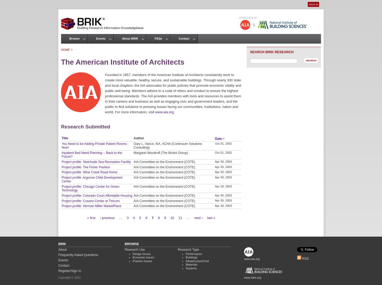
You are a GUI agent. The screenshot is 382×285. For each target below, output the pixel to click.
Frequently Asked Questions (78, 255)
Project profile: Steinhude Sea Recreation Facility (96, 162)
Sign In (313, 4)
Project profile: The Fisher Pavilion (86, 167)
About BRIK (130, 38)
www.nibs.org (252, 277)
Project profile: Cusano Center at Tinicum (91, 201)
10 (172, 218)
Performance (194, 253)
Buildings (191, 257)
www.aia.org (164, 112)
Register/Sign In (69, 271)
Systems (191, 268)
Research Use (135, 250)
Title (65, 138)
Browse (74, 38)
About (62, 250)
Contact (184, 38)
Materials (191, 264)
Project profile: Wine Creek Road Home (89, 172)
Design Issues (142, 253)
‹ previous (107, 218)
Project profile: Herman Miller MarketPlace (91, 206)
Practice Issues (142, 261)
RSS (303, 259)
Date (220, 139)
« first (91, 218)
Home (65, 49)
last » (211, 218)
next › (198, 218)
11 (180, 218)
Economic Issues (143, 257)
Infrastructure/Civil (197, 261)
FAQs (158, 38)
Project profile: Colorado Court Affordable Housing (97, 196)
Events (101, 38)
